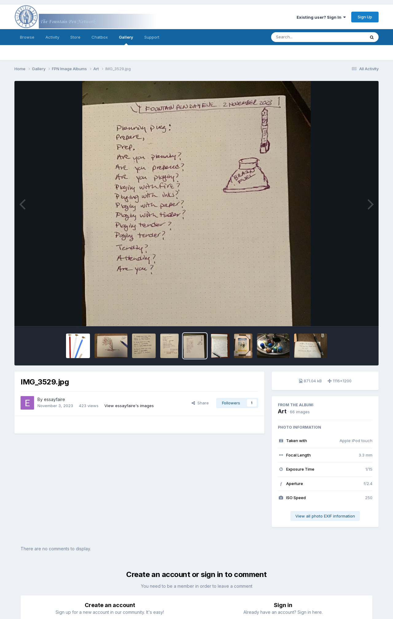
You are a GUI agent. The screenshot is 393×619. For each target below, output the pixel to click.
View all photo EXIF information (325, 516)
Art (282, 411)
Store (75, 37)
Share (200, 402)
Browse (27, 37)
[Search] (301, 37)
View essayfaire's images (129, 405)
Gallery (126, 40)
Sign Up (365, 16)
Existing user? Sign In (321, 17)
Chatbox (99, 37)
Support (151, 37)
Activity (52, 37)
